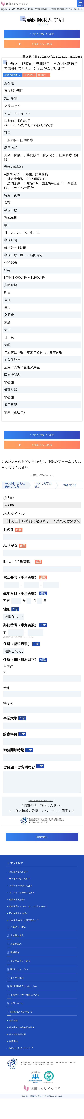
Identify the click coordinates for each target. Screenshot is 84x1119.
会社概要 (14, 1025)
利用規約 (14, 1046)
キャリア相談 (17, 983)
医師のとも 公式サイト (22, 1053)
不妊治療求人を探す (20, 918)
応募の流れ (16, 949)
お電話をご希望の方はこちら (42, 476)
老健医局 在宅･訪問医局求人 (25, 925)
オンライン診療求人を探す (24, 897)
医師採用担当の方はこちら (25, 991)
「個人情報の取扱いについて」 (41, 805)
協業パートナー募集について (26, 1000)
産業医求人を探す (19, 904)
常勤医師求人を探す (20, 877)
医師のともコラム (20, 974)
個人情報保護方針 (19, 1039)
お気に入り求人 (19, 932)
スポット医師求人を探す (23, 890)
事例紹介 (15, 958)
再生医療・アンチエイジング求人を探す (31, 911)
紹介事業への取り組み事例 (24, 1032)
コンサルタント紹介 (21, 966)
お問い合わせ (17, 1008)
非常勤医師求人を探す (21, 883)
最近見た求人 (17, 941)
